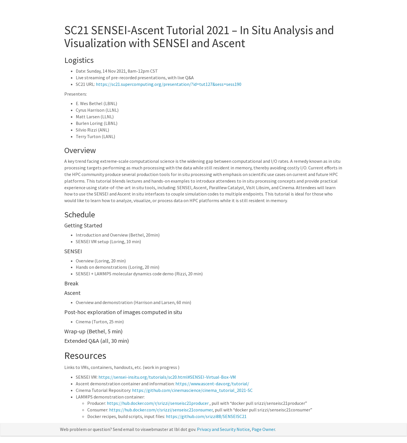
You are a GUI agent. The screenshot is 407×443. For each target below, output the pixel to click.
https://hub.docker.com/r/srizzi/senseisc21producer (158, 403)
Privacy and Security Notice (223, 429)
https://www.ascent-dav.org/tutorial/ (212, 383)
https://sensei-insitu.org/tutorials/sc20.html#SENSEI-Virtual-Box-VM (167, 377)
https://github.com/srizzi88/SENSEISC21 (206, 416)
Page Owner (263, 429)
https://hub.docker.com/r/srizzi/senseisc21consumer (161, 410)
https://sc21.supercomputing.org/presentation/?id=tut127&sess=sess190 (168, 84)
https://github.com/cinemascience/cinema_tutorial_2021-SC (192, 390)
